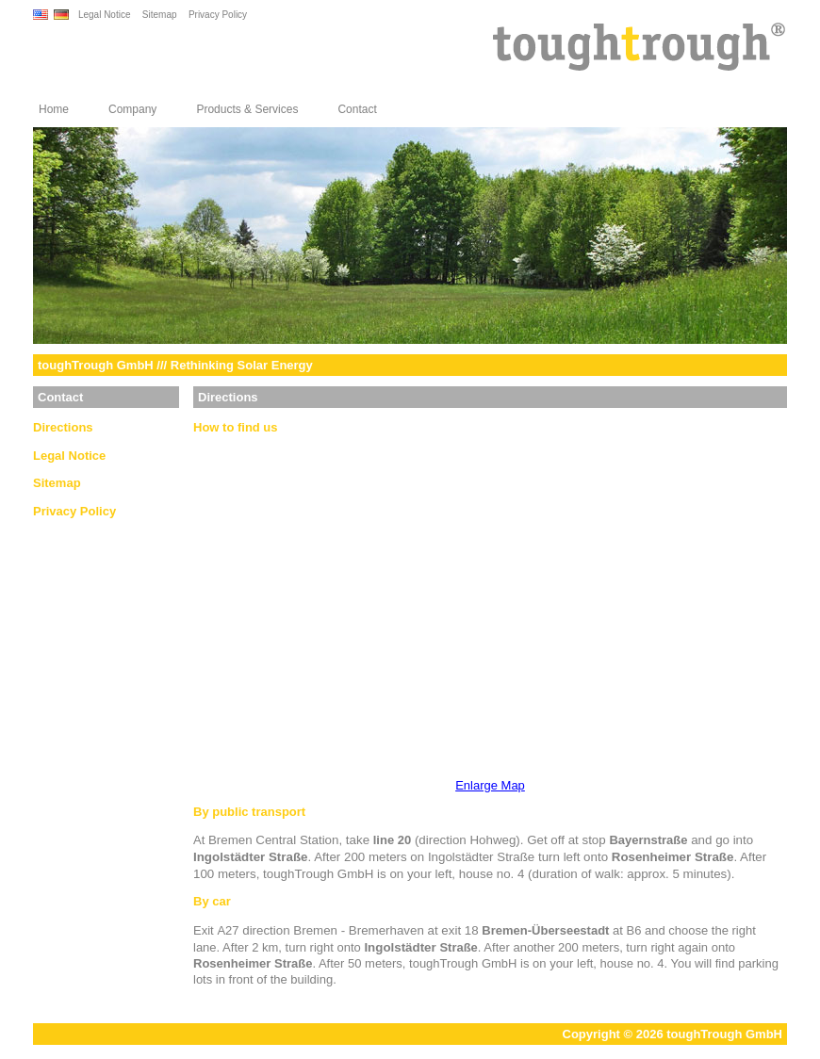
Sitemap (159, 14)
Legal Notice (104, 14)
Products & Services (247, 109)
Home (54, 109)
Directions (63, 427)
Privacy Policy (218, 14)
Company (132, 109)
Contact (356, 109)
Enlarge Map (490, 785)
